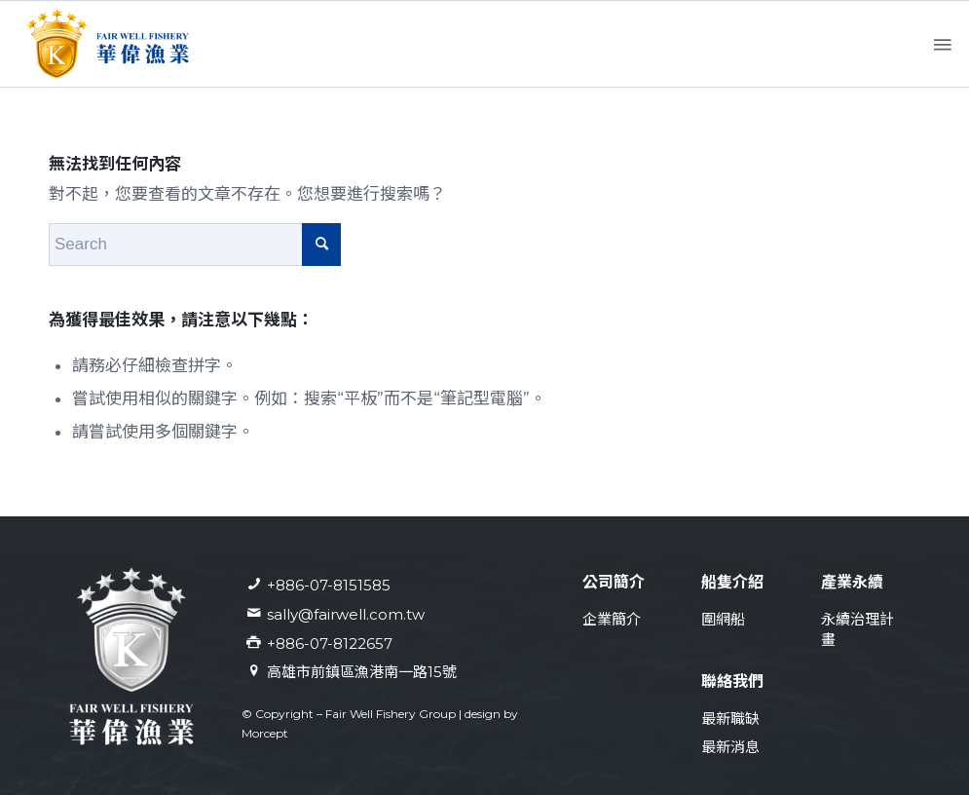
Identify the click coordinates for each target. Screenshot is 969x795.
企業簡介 (611, 619)
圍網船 (723, 619)
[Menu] (941, 44)
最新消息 (730, 747)
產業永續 (852, 582)
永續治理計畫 (857, 629)
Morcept (265, 733)
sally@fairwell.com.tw (346, 614)
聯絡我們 (732, 681)
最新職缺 (730, 718)
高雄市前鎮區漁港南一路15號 (362, 671)
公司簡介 (613, 582)
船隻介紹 (732, 582)
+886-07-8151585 (329, 585)
